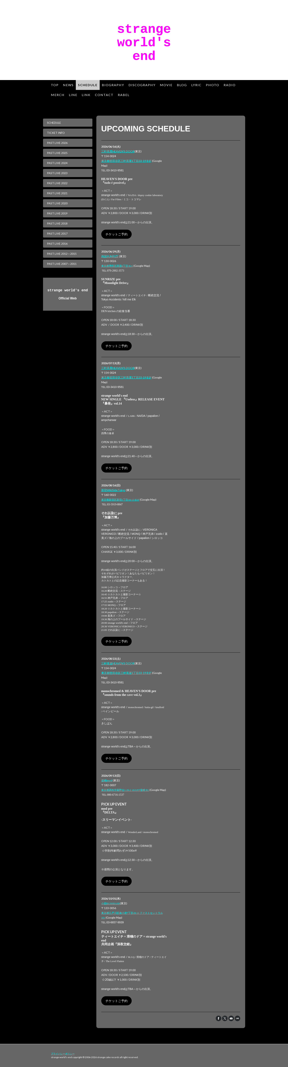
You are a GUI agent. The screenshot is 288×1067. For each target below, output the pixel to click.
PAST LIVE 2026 (57, 142)
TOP (55, 85)
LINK (86, 95)
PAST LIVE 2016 (57, 243)
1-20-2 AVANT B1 (125, 790)
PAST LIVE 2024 (57, 163)
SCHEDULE (88, 85)
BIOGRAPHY (113, 85)
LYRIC (196, 85)
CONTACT (104, 95)
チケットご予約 (116, 234)
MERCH (58, 95)
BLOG (182, 85)
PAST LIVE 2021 (57, 193)
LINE (73, 95)
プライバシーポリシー (63, 1053)
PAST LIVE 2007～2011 (62, 263)
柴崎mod (106, 780)
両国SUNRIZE (109, 256)
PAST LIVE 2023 (57, 173)
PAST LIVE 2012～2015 (62, 253)
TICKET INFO (56, 132)
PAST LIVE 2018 (57, 223)
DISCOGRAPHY (142, 85)
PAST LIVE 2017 (57, 233)
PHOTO (212, 85)
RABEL (123, 95)
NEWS (68, 85)
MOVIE (166, 85)
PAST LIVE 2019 (57, 213)
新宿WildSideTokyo (113, 490)
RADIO (230, 85)
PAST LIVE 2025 (57, 153)
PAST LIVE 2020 (57, 203)
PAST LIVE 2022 (57, 183)
